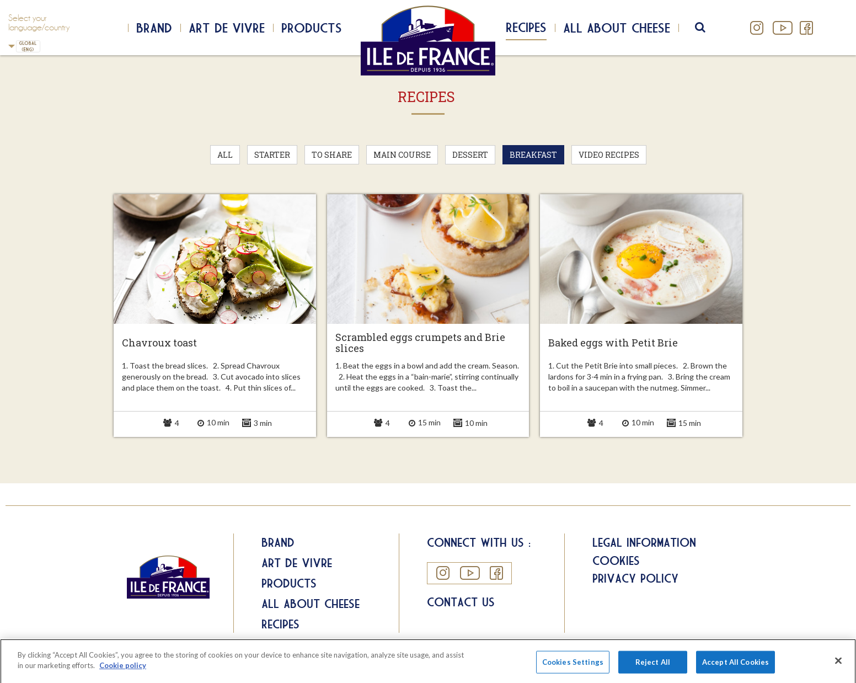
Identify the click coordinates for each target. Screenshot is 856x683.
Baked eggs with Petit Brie (613, 343)
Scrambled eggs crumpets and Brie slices (420, 343)
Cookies (616, 560)
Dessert (470, 155)
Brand (154, 27)
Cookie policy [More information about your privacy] (122, 672)
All (225, 155)
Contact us (461, 602)
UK (11, 46)
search (707, 27)
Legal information (644, 542)
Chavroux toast (159, 343)
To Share (332, 155)
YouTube (781, 28)
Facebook (806, 28)
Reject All (652, 668)
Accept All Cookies (735, 668)
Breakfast (533, 155)
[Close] (838, 667)
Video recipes (609, 155)
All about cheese (616, 27)
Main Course (402, 155)
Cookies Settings (572, 668)
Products (311, 27)
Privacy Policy (635, 578)
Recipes (526, 27)
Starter (272, 155)
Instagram (757, 28)
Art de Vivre (227, 27)
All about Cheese (310, 603)
